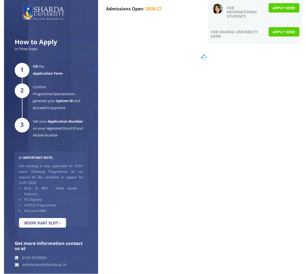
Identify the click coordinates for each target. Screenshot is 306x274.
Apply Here (284, 7)
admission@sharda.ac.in (41, 264)
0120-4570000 (31, 257)
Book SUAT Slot (42, 222)
